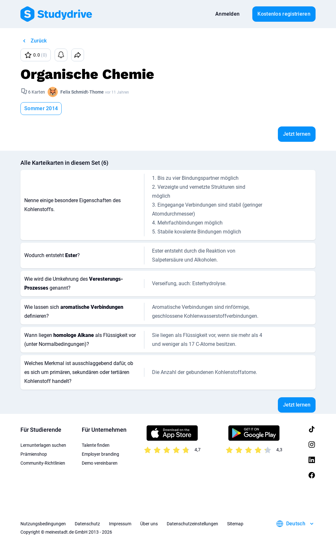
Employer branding (100, 454)
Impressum (120, 523)
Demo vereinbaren (100, 463)
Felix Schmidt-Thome (82, 92)
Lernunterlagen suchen (43, 445)
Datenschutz (87, 523)
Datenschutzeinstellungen (192, 523)
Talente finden (96, 445)
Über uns (149, 523)
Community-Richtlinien (42, 463)
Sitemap (235, 523)
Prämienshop (33, 454)
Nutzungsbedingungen (43, 523)
